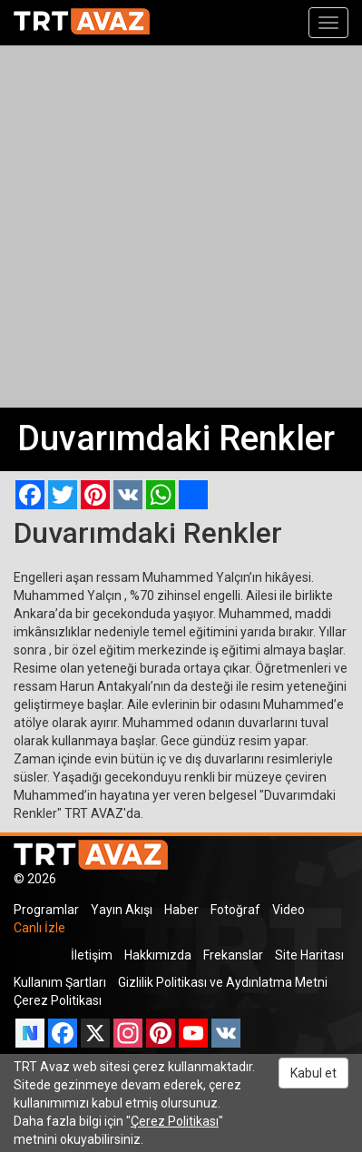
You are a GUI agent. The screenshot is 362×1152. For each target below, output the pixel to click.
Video (288, 909)
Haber (181, 909)
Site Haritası (309, 955)
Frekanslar (233, 955)
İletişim (92, 955)
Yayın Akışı (121, 909)
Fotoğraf (235, 909)
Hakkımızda (157, 955)
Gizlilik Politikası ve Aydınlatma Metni (223, 982)
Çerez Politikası (58, 1000)
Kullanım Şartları (60, 982)
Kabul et (313, 1073)
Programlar (46, 909)
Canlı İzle (39, 928)
